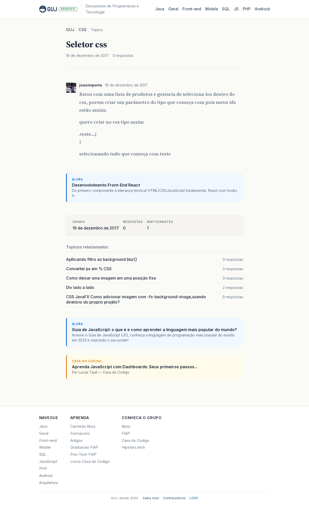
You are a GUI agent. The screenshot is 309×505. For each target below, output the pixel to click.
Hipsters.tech (133, 447)
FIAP (126, 433)
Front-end (48, 440)
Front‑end (191, 9)
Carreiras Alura (82, 426)
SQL (226, 9)
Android (262, 9)
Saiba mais (151, 498)
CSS (82, 29)
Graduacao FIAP (84, 447)
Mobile (211, 9)
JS (236, 9)
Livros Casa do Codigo (90, 461)
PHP (247, 9)
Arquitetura (48, 482)
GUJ (70, 29)
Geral (173, 9)
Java (159, 9)
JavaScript (48, 461)
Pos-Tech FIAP (83, 454)
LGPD (194, 498)
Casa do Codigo (135, 440)
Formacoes (80, 433)
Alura (126, 426)
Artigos (76, 440)
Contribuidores (174, 498)
